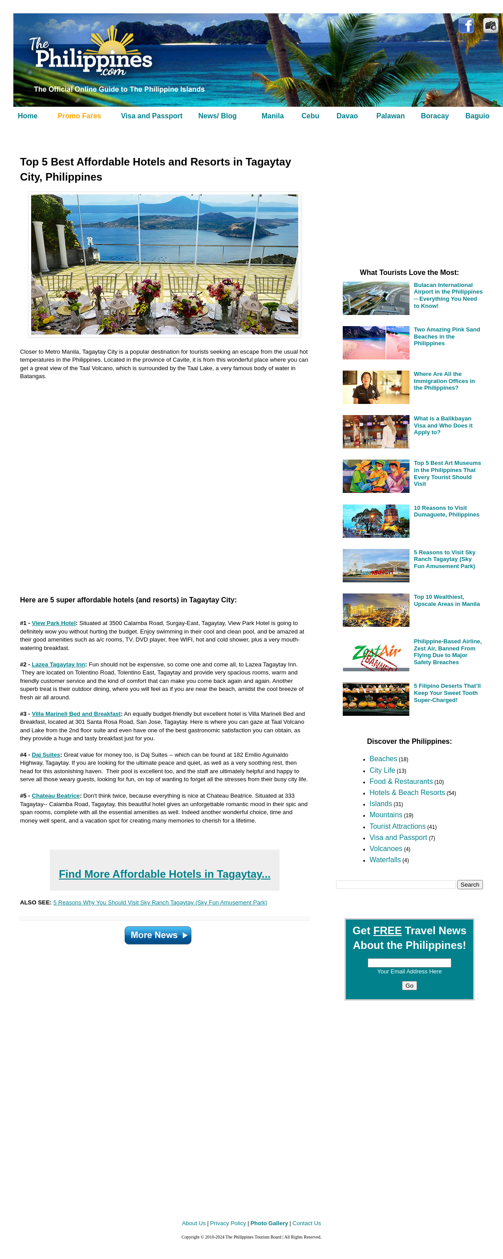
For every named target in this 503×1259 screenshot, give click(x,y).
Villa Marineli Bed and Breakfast (76, 713)
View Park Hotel (54, 623)
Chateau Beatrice (56, 795)
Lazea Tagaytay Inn (58, 664)
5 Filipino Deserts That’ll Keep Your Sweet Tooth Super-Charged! (447, 692)
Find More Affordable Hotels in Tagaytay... (165, 874)
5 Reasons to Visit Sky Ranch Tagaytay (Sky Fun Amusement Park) (445, 559)
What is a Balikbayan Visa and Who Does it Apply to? (443, 425)
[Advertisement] (153, 484)
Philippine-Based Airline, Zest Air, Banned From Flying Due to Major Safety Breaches (448, 652)
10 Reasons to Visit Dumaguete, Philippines (446, 511)
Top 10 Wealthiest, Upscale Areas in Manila (447, 600)
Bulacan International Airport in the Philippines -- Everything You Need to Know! (448, 295)
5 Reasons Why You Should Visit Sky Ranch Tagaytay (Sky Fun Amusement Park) (160, 902)
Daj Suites (46, 754)
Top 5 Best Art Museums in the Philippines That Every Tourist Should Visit (447, 473)
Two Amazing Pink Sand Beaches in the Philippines (447, 336)
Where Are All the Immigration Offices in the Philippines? (444, 381)
